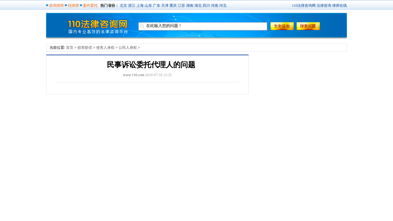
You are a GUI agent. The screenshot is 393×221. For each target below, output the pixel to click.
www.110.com (133, 75)
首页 (69, 47)
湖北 (198, 5)
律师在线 (339, 5)
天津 (165, 5)
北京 (123, 5)
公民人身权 (128, 47)
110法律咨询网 (304, 5)
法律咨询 (324, 5)
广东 (156, 5)
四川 (206, 5)
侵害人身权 (105, 47)
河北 (223, 5)
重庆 (173, 5)
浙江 (131, 5)
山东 (148, 5)
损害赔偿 (84, 47)
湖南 (189, 5)
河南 (214, 5)
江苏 (181, 5)
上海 (140, 5)
